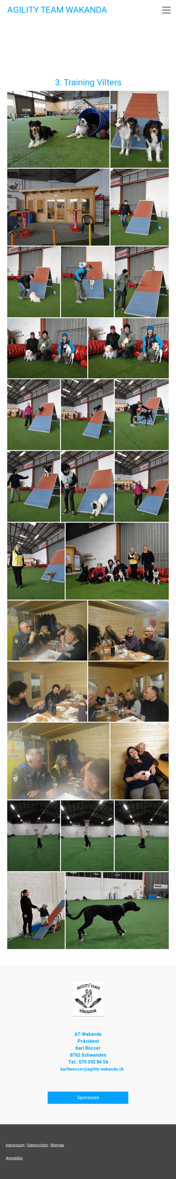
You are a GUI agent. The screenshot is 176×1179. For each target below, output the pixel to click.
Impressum (15, 1145)
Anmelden (14, 1158)
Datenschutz (37, 1145)
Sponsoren (88, 1097)
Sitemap (57, 1145)
